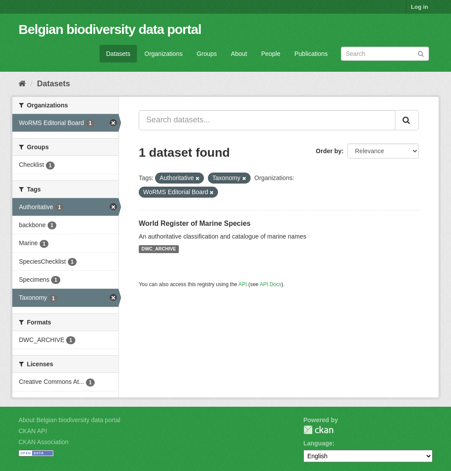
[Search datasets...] (267, 120)
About (239, 53)
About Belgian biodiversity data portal (69, 419)
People (271, 53)
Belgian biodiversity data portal (109, 29)
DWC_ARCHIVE (158, 249)
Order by (328, 151)
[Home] (22, 83)
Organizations (163, 53)
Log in (419, 7)
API (242, 284)
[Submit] (421, 53)
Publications (311, 53)
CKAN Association (43, 441)
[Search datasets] (385, 54)
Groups (206, 53)
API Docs (271, 284)
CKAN (318, 429)
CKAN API (32, 430)
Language (318, 443)
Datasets (118, 53)
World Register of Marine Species (195, 223)
